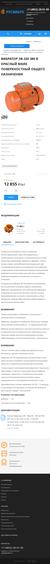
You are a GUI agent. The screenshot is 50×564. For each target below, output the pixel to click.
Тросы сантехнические (9, 529)
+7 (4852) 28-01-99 (38, 9)
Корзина (27, 34)
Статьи (3, 500)
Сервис (38, 4)
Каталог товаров (13, 40)
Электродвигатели (7, 526)
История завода (6, 484)
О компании (8, 4)
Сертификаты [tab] (38, 242)
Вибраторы (5, 510)
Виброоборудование (8, 513)
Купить (11, 197)
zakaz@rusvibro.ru (32, 14)
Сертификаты (5, 487)
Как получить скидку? (13, 204)
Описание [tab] (7, 242)
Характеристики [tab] (22, 242)
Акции (28, 15)
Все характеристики (10, 166)
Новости (46, 4)
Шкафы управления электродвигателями (15, 516)
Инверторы (5, 519)
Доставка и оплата (9, 535)
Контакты (30, 24)
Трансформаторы (7, 523)
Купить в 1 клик (27, 197)
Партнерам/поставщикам (24, 4)
